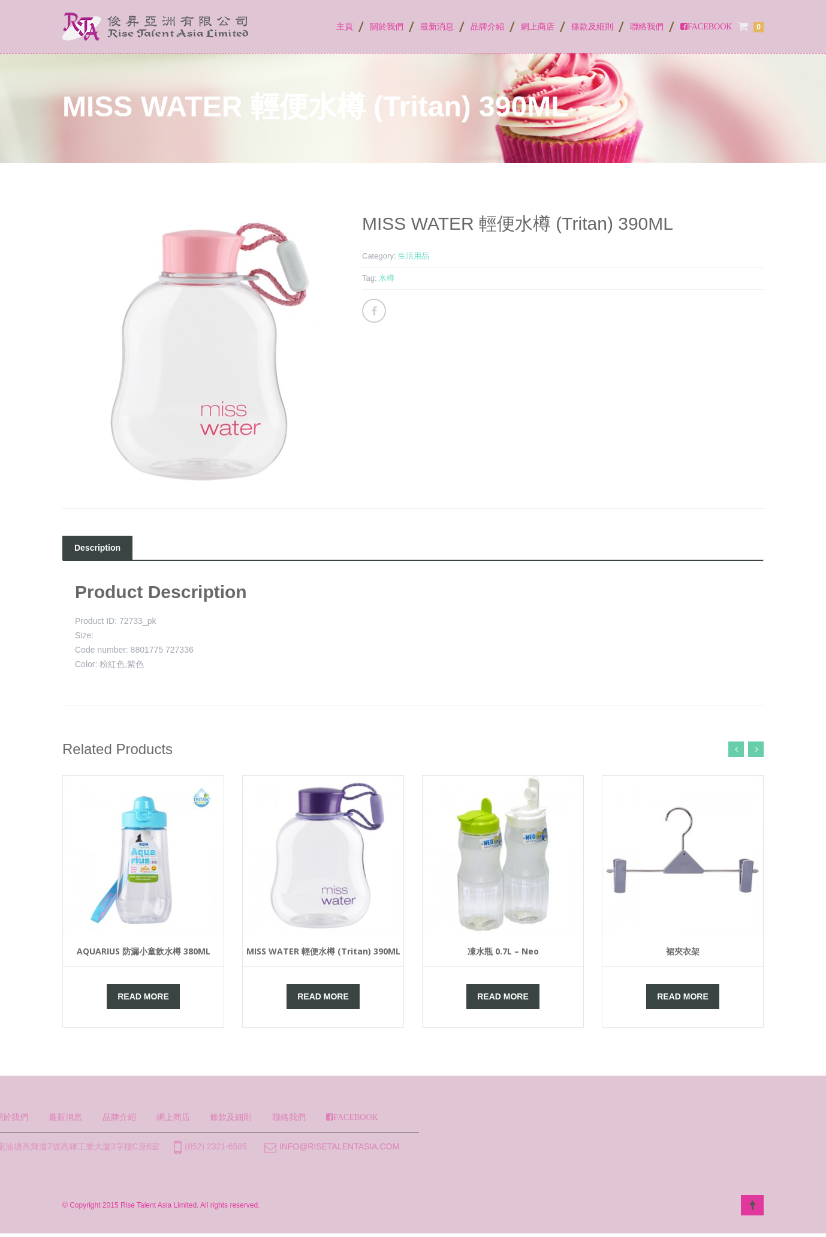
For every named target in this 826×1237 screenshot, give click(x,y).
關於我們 (386, 26)
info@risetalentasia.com (225, 1146)
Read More (143, 996)
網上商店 (537, 26)
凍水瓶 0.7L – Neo (503, 951)
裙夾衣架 (683, 951)
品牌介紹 (487, 26)
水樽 (386, 278)
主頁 (344, 26)
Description (97, 548)
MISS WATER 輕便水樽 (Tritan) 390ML (323, 951)
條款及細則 (592, 26)
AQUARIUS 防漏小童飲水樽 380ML (143, 951)
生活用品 (413, 255)
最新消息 (437, 26)
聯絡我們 (647, 26)
